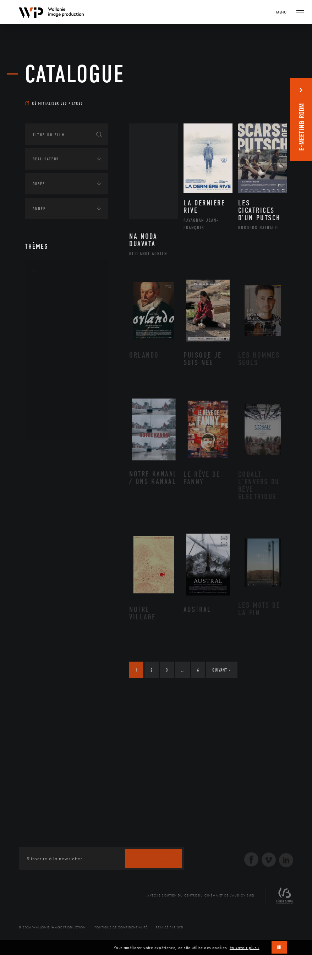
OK (279, 947)
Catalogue (75, 74)
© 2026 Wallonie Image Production (52, 927)
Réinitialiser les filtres (54, 103)
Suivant (221, 670)
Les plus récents (262, 93)
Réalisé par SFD (170, 927)
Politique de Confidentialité (120, 927)
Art (35, 270)
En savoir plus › (244, 947)
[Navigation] (283, 12)
